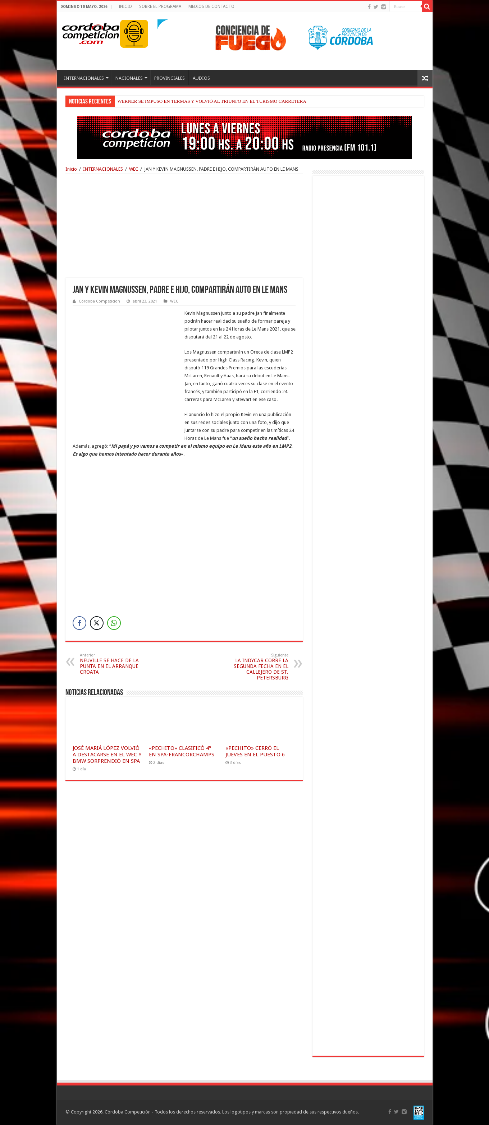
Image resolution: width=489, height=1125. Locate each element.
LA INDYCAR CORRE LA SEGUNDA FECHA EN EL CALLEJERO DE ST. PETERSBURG (251, 667)
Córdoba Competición (99, 301)
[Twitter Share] (97, 623)
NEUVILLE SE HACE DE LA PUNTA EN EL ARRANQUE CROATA (117, 664)
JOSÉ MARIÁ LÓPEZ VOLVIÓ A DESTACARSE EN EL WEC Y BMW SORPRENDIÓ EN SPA (107, 754)
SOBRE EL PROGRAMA (160, 6)
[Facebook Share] (79, 623)
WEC (133, 169)
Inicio (71, 169)
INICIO (125, 6)
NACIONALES (129, 78)
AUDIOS (201, 78)
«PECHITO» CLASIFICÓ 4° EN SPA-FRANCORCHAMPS (181, 751)
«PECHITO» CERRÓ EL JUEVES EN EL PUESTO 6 (255, 751)
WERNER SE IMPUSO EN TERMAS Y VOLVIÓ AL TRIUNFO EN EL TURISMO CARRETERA (212, 101)
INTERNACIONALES (84, 78)
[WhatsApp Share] (114, 623)
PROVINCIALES (169, 78)
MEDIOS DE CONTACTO (211, 6)
